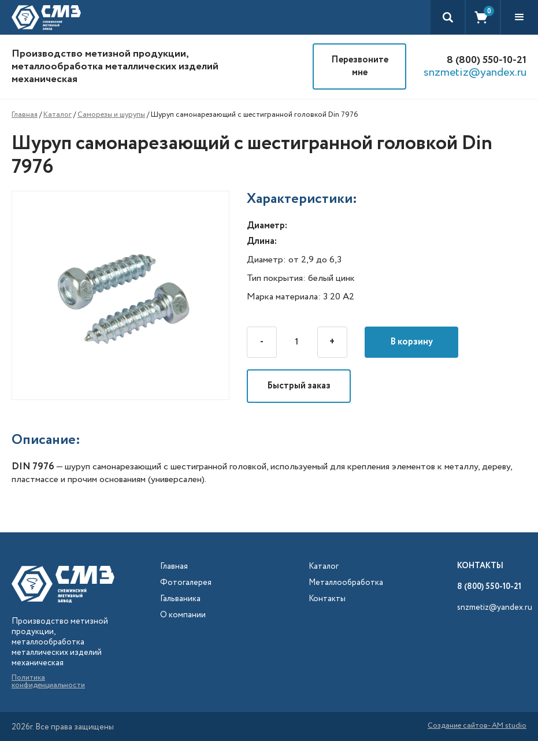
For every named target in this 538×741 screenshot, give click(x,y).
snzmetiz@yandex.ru (475, 72)
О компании (183, 615)
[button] (519, 17)
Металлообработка (346, 582)
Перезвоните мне (359, 66)
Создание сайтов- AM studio (477, 726)
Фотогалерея (186, 582)
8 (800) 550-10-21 (486, 60)
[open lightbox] (129, 295)
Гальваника (180, 599)
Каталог (57, 114)
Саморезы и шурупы (111, 114)
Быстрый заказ (299, 385)
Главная (25, 114)
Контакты (327, 599)
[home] (46, 17)
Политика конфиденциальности (48, 681)
